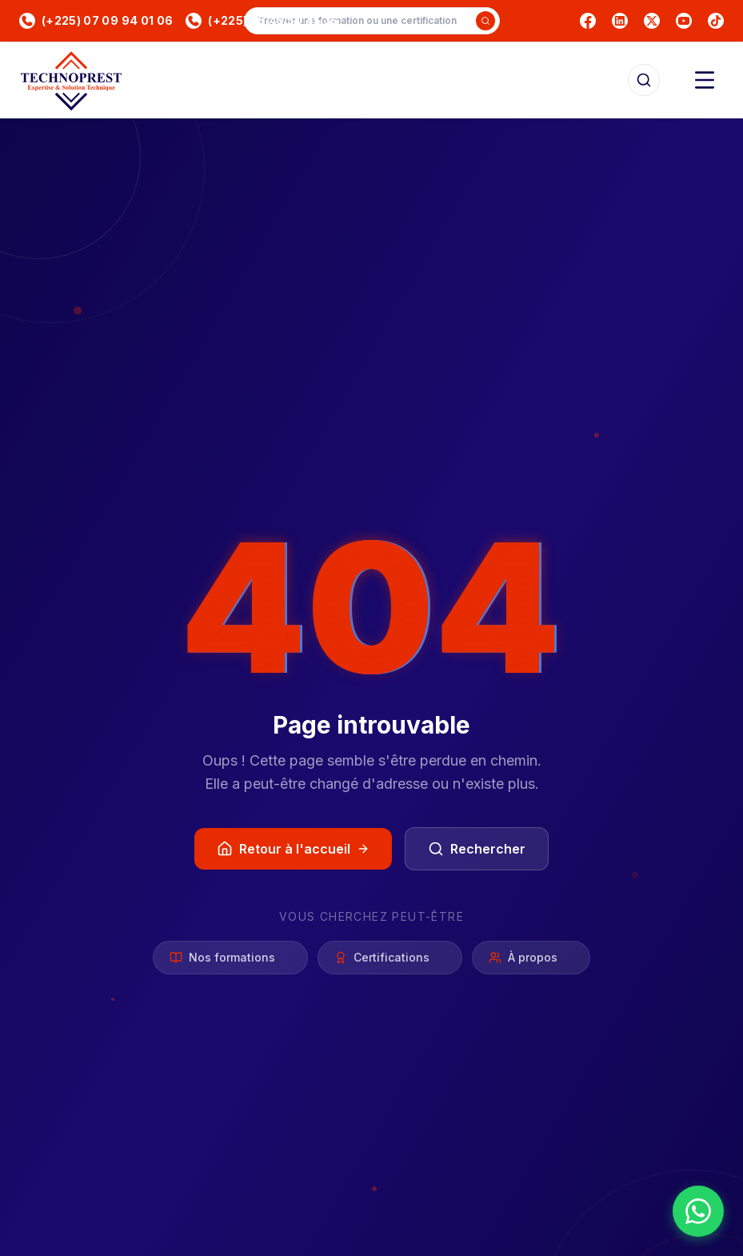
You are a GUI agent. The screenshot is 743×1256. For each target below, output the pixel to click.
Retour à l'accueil (293, 849)
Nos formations (230, 958)
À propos (531, 958)
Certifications (389, 958)
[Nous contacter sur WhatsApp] (698, 1211)
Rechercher (476, 849)
